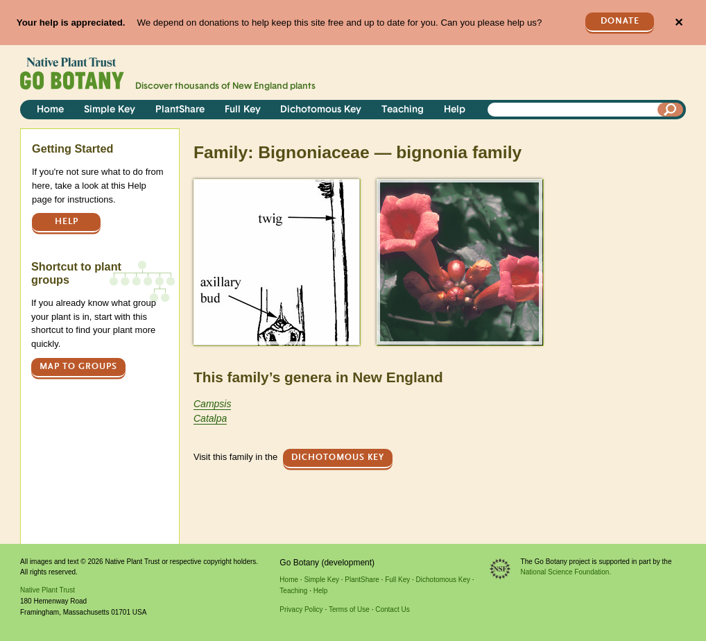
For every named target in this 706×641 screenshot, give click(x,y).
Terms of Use (349, 609)
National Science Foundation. (566, 572)
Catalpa (210, 418)
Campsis (212, 403)
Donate (620, 21)
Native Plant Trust (47, 590)
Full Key (243, 110)
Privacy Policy (300, 609)
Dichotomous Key (320, 110)
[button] (276, 262)
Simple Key (109, 110)
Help (454, 110)
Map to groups (78, 366)
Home (50, 110)
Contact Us (392, 609)
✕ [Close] (678, 22)
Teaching (402, 110)
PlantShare (180, 110)
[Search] (670, 110)
